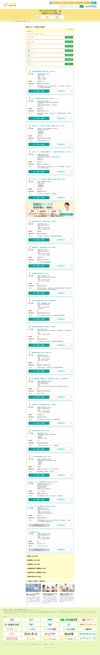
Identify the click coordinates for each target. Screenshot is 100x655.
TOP (13, 21)
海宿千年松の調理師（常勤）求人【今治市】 (41, 430)
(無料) (39, 91)
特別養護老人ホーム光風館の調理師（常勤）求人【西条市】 (44, 404)
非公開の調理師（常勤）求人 (34, 532)
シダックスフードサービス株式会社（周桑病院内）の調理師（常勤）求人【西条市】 (49, 179)
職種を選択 (69, 37)
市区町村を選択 (69, 46)
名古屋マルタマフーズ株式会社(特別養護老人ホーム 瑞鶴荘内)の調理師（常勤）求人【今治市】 (51, 152)
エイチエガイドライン (8, 644)
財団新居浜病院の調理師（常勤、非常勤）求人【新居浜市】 (44, 326)
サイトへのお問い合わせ (20, 644)
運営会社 (52, 644)
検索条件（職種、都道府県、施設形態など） (37, 33)
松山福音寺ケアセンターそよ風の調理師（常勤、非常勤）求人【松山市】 (43, 482)
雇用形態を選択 (69, 59)
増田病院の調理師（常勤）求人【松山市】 (40, 273)
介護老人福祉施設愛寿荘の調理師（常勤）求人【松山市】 (43, 71)
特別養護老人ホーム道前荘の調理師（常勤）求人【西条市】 (44, 247)
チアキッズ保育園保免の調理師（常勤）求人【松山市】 (43, 98)
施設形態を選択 (69, 55)
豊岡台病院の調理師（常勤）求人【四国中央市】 (42, 352)
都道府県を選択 (69, 41)
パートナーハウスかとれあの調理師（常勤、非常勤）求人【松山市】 (42, 506)
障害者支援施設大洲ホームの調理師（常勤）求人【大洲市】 (44, 221)
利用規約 (46, 644)
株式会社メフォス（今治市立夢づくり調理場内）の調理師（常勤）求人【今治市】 (48, 125)
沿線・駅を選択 (69, 50)
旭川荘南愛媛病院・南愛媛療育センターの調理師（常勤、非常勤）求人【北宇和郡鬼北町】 (50, 378)
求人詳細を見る (61, 91)
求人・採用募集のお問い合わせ (34, 644)
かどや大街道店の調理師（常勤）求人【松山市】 (42, 456)
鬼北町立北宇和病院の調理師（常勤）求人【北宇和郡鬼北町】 (44, 300)
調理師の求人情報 (19, 21)
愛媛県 (24, 21)
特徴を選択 (69, 63)
